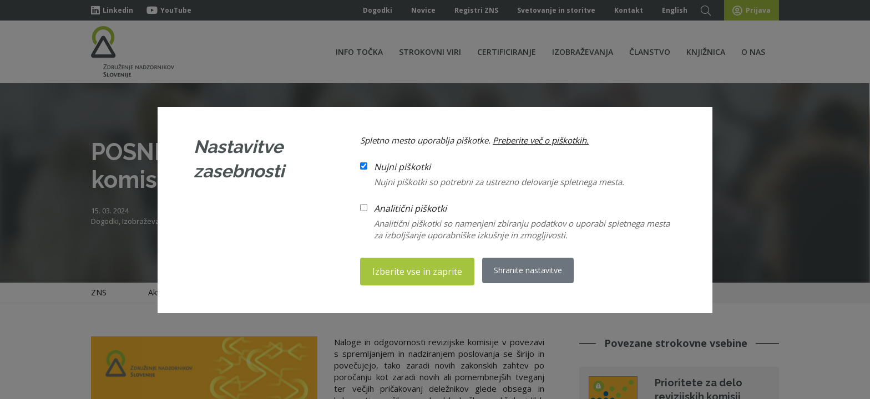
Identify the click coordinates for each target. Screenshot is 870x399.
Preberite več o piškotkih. (541, 141)
